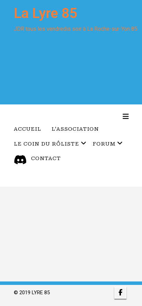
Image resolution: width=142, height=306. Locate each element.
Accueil (27, 129)
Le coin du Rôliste (50, 143)
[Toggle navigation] (125, 116)
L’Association (75, 129)
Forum (108, 143)
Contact (46, 158)
